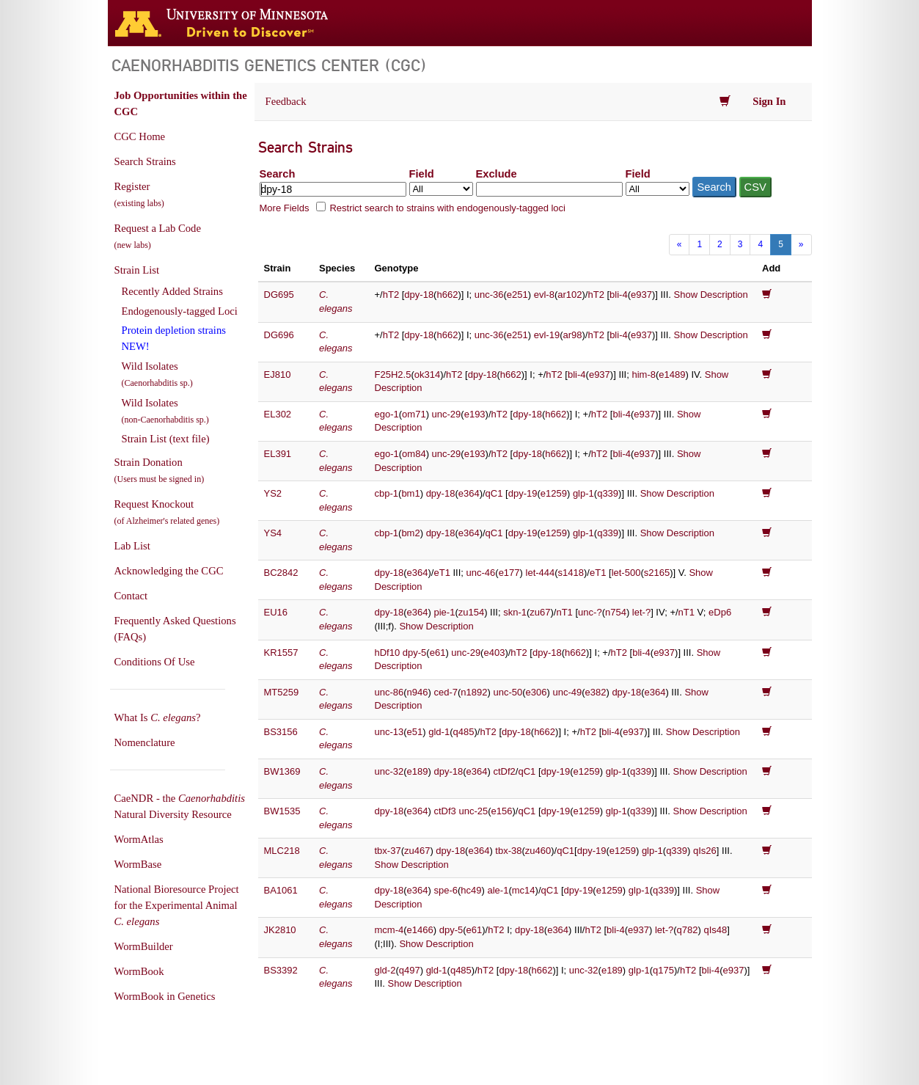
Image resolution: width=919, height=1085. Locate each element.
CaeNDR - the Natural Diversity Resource (179, 806)
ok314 (427, 374)
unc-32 (389, 771)
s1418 (571, 572)
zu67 (540, 612)
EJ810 (277, 374)
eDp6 (720, 612)
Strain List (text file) (166, 439)
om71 (414, 414)
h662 (447, 294)
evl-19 (547, 334)
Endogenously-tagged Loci (180, 311)
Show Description (711, 294)
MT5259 (281, 692)
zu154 (471, 612)
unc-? (590, 612)
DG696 (279, 334)
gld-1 (439, 731)
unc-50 (507, 692)
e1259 (554, 493)
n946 (417, 692)
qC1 (494, 493)
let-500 (626, 572)
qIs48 (715, 929)
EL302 (278, 414)
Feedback (286, 101)
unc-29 (446, 414)
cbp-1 (387, 493)
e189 (417, 771)
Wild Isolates (157, 374)
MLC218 (282, 850)
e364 (469, 493)
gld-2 (385, 970)
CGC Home (140, 136)
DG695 (279, 294)
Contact (131, 596)
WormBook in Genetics (165, 996)
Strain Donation (159, 470)
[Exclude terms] (549, 189)
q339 (607, 493)
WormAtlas (139, 839)
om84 (414, 453)
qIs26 (705, 850)
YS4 (273, 532)
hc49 (471, 890)
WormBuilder (143, 946)
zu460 (538, 850)
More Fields (285, 207)
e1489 (672, 374)
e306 (536, 692)
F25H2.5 (393, 374)
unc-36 (489, 294)
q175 (663, 970)
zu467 (417, 850)
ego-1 (387, 414)
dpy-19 (523, 493)
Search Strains (145, 161)
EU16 (276, 612)
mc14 (523, 890)
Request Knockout (167, 512)
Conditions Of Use (154, 662)
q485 (464, 731)
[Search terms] (333, 189)
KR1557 (281, 652)
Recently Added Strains (172, 291)
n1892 (474, 692)
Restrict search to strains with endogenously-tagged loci (447, 207)
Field (421, 174)
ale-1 (498, 890)
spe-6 (445, 890)
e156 (502, 811)
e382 (596, 692)
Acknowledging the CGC (169, 571)
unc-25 (473, 811)
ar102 (569, 294)
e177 (509, 572)
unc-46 (481, 572)
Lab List (132, 546)
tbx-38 (508, 850)
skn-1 (515, 612)
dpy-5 (415, 652)
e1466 (420, 929)
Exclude (496, 174)
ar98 (572, 334)
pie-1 (444, 612)
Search (278, 174)
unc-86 (389, 692)
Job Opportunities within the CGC (180, 103)
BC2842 (281, 572)
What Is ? (157, 717)
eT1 (441, 572)
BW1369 (282, 771)
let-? (641, 612)
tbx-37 (388, 850)
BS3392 (281, 970)
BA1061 (281, 890)
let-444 (540, 572)
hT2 (391, 294)
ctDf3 (444, 811)
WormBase (138, 864)
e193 (475, 414)
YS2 (273, 493)
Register (139, 194)
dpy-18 (418, 294)
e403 (494, 652)
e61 (438, 652)
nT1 (564, 612)
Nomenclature (144, 742)
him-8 (643, 374)
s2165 (657, 572)
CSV (755, 187)
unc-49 (567, 692)
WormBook (139, 971)
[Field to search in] (441, 189)
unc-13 (389, 731)
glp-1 (583, 493)
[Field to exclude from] (657, 189)
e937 (641, 294)
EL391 (278, 453)
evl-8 (544, 294)
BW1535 (282, 811)
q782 (687, 929)
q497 (409, 970)
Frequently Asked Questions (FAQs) (175, 629)
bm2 (410, 532)
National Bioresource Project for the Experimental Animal (176, 905)
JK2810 (280, 929)
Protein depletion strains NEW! (174, 338)
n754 (615, 612)
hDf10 (387, 652)
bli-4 (618, 294)
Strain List (136, 270)
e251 (517, 294)
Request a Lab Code (157, 236)
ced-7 (445, 692)
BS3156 (281, 731)
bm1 (410, 493)
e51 (415, 731)
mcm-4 (389, 929)
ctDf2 (504, 771)
